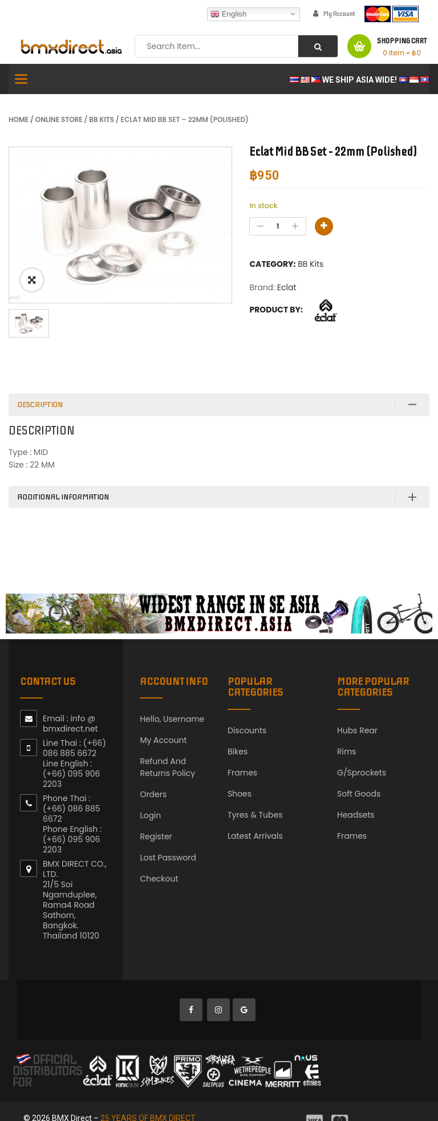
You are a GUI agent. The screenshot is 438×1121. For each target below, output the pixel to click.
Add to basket (324, 226)
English (228, 13)
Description (40, 384)
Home (19, 119)
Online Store (59, 119)
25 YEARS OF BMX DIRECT (148, 1098)
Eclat (287, 287)
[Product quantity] (277, 226)
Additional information (63, 477)
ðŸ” (32, 280)
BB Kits (101, 119)
